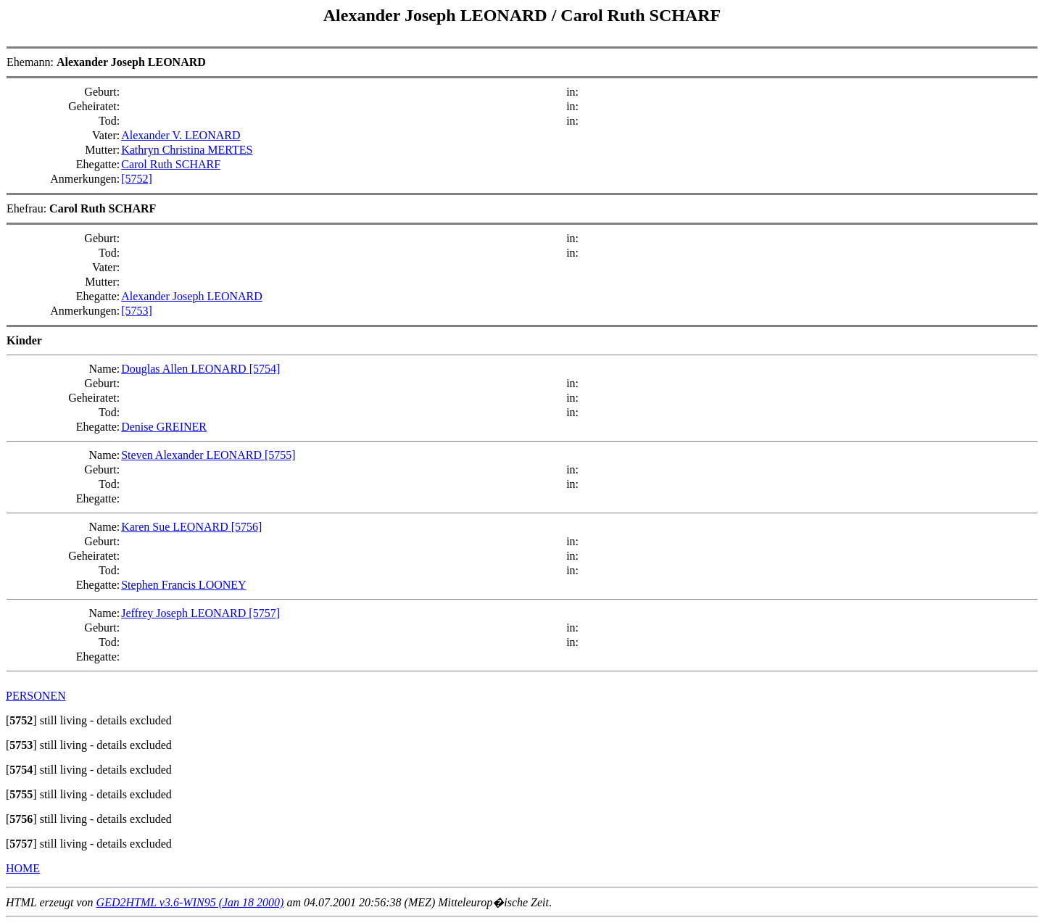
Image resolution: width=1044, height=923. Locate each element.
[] (21, 720)
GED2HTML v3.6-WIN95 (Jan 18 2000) (190, 902)
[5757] (264, 613)
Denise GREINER (164, 427)
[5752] (136, 179)
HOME (23, 868)
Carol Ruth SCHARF (640, 15)
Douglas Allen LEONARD (185, 369)
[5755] (280, 455)
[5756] (246, 527)
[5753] (136, 311)
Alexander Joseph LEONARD (437, 15)
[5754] (265, 369)
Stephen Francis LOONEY (183, 585)
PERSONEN (36, 696)
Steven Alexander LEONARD (193, 455)
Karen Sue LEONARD (176, 527)
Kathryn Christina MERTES (186, 150)
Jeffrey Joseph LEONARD (185, 613)
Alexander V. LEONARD (180, 135)
